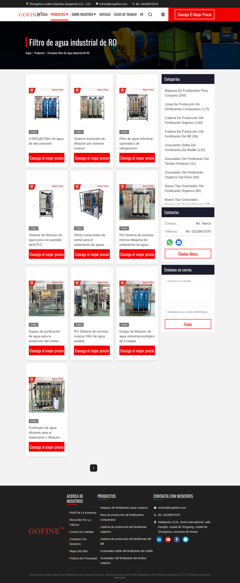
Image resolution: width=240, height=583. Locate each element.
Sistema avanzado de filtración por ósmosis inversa (89, 143)
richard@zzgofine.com (111, 4)
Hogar (29, 52)
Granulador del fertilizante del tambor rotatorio (123, 561)
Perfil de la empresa (83, 512)
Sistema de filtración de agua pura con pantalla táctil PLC (45, 239)
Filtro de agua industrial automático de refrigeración (136, 143)
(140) (184, 120)
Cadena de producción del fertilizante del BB (125, 541)
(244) (186, 93)
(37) (187, 202)
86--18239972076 (145, 4)
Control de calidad (81, 532)
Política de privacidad (83, 558)
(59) (184, 134)
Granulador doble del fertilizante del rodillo (126, 551)
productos (39, 52)
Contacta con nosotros (78, 542)
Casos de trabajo (125, 14)
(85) (184, 188)
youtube (168, 540)
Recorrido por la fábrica (80, 522)
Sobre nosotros (84, 14)
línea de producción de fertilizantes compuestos (122, 517)
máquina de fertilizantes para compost (124, 507)
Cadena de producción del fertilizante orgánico (123, 529)
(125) (185, 147)
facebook (177, 540)
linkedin (159, 540)
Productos (60, 14)
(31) (187, 161)
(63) (184, 175)
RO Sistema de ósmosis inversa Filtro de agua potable (91, 336)
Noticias (105, 14)
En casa (43, 14)
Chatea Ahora (188, 254)
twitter (186, 540)
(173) (187, 107)
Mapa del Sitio (79, 551)
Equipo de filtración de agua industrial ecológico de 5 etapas (137, 336)
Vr (141, 14)
